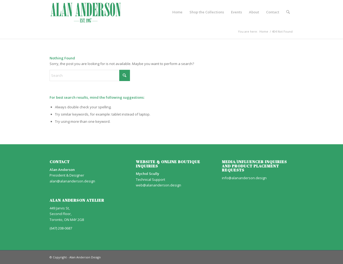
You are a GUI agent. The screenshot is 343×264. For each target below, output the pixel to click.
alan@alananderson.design (72, 181)
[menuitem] (177, 12)
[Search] (288, 12)
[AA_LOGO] (86, 12)
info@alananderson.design (244, 177)
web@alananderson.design (158, 185)
